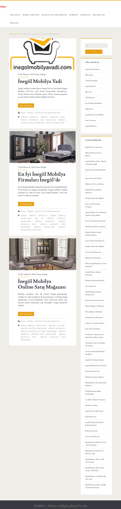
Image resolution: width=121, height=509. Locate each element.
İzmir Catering (90, 120)
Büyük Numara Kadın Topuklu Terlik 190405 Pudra (95, 486)
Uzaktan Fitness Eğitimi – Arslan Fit (94, 191)
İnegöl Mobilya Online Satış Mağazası (42, 254)
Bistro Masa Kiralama (92, 329)
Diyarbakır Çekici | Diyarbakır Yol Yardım (95, 344)
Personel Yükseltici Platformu (95, 221)
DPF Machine (90, 98)
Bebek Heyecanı (90, 417)
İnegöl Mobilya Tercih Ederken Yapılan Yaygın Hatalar (95, 214)
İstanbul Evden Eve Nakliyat (94, 115)
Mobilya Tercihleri (91, 405)
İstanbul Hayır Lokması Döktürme (93, 273)
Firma (30, 113)
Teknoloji (85, 15)
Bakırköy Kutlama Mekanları (94, 281)
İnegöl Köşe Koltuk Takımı (94, 411)
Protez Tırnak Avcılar (92, 436)
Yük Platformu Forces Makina (95, 227)
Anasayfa (15, 34)
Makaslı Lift (89, 109)
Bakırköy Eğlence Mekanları (94, 306)
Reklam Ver (99, 15)
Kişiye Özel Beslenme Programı (92, 205)
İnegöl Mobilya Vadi (42, 54)
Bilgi (23, 113)
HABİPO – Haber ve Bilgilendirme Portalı (60, 506)
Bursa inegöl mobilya (34, 216)
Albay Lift (88, 92)
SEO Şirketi (89, 75)
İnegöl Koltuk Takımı (92, 69)
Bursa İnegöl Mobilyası (34, 326)
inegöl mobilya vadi (53, 117)
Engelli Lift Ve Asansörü (93, 147)
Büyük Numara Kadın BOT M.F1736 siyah (94, 452)
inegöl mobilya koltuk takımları (39, 331)
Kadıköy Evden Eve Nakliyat (94, 246)
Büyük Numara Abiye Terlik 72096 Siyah (94, 460)
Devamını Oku (27, 105)
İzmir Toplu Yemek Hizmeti (94, 241)
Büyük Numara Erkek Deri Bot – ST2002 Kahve (95, 443)
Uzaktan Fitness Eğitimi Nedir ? (95, 171)
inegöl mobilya (29, 117)
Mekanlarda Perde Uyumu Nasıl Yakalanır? (95, 384)
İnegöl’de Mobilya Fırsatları (94, 360)
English (14, 23)
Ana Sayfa (15, 15)
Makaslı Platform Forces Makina (93, 154)
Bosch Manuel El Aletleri (93, 103)
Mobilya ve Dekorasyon (54, 15)
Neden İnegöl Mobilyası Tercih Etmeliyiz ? (95, 265)
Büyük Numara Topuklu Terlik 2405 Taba (95, 477)
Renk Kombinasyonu (92, 371)
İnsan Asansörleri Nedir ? (94, 178)
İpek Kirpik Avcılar (91, 431)
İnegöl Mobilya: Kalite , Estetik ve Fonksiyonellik (95, 162)
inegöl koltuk (57, 326)
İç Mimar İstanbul (91, 81)
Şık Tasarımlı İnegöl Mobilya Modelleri (95, 353)
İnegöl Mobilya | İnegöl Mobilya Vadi (93, 293)
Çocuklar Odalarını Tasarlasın (95, 400)
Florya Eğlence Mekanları (94, 312)
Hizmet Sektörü (31, 15)
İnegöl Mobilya (90, 86)
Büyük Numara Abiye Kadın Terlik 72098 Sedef (94, 469)
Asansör (73, 15)
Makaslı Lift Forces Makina (94, 184)
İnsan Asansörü (90, 286)
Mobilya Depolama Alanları (94, 377)
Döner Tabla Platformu (93, 252)
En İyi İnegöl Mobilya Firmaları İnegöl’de (42, 147)
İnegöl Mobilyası (91, 126)
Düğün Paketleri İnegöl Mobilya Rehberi (93, 233)
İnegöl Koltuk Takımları (34, 328)
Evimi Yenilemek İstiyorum (94, 300)
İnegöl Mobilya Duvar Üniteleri (96, 366)
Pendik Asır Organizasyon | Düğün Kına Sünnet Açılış (94, 336)
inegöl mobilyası (55, 123)
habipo (43, 74)
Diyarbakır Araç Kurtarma (94, 317)
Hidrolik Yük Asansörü (93, 258)
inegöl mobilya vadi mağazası (38, 120)
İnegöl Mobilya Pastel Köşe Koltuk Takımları (94, 423)
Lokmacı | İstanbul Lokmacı (94, 323)
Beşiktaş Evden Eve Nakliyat (94, 198)
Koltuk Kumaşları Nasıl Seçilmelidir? (93, 392)
